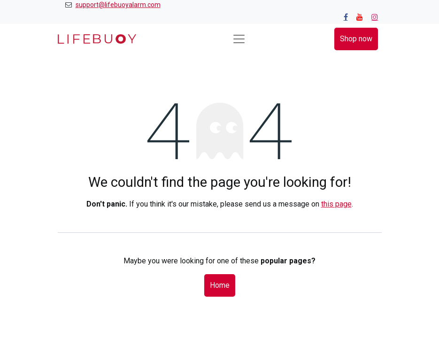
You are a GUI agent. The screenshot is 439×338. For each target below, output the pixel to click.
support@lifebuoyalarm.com (118, 4)
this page (336, 204)
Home (220, 285)
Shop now (356, 38)
